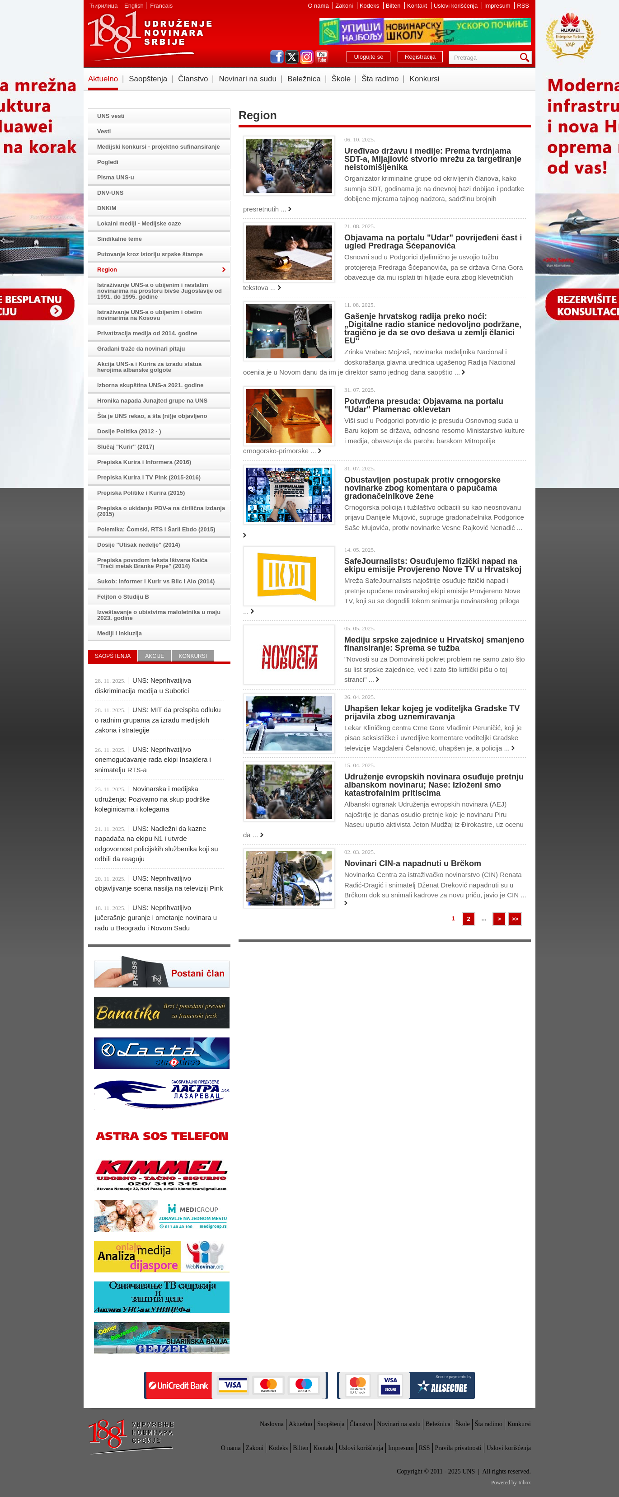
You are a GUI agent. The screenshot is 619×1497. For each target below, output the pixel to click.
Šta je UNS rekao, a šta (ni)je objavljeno (152, 416)
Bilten (394, 5)
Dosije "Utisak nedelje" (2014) (138, 545)
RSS (523, 5)
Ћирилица (103, 5)
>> (514, 918)
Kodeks (370, 5)
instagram (307, 57)
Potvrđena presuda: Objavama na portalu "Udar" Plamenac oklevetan (423, 405)
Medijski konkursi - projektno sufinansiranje (158, 147)
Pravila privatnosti (458, 1448)
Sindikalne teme (119, 239)
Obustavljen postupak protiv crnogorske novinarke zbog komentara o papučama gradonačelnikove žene (422, 488)
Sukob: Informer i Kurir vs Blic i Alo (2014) (156, 581)
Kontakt (418, 5)
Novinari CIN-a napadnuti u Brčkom (412, 863)
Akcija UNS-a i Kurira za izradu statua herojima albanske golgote (149, 367)
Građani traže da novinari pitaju (141, 349)
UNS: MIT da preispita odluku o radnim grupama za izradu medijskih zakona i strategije (158, 720)
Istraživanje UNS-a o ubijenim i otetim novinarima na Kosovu (149, 315)
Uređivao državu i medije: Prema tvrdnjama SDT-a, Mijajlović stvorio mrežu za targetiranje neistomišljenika (432, 159)
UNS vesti (111, 116)
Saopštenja (148, 79)
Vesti (104, 131)
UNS (149, 36)
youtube (321, 57)
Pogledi (107, 162)
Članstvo (193, 79)
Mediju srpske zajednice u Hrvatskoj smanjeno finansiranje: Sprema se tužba (434, 643)
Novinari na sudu (248, 79)
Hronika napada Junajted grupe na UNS (152, 401)
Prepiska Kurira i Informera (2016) (144, 462)
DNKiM (107, 208)
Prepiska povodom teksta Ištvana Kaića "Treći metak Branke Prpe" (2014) (152, 563)
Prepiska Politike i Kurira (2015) (141, 493)
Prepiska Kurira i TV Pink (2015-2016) (149, 477)
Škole (341, 79)
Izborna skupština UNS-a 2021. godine (150, 385)
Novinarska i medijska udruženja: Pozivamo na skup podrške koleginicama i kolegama (152, 799)
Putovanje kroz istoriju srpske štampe (150, 254)
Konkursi (424, 79)
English (134, 5)
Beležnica (304, 79)
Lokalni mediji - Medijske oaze (139, 223)
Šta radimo (380, 79)
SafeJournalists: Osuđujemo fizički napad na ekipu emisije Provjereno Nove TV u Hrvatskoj (432, 565)
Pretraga (526, 58)
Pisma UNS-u (115, 177)
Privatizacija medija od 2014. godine (147, 333)
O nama (319, 5)
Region (107, 269)
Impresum (498, 5)
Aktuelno (103, 79)
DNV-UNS (110, 193)
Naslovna (272, 1424)
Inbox (524, 1482)
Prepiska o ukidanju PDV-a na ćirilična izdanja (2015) (161, 511)
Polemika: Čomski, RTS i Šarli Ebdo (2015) (156, 529)
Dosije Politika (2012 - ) (129, 431)
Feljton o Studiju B (123, 597)
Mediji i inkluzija (119, 633)
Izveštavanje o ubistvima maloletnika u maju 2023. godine (158, 615)
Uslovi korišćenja (456, 5)
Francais (161, 5)
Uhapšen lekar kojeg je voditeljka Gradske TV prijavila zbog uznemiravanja (432, 712)
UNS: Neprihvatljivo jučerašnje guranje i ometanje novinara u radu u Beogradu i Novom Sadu (156, 918)
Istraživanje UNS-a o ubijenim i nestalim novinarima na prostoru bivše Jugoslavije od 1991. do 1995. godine (159, 291)
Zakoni (345, 5)
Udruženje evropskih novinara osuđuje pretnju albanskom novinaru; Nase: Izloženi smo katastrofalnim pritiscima (434, 785)
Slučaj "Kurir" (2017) (125, 447)
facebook (277, 57)
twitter (292, 57)
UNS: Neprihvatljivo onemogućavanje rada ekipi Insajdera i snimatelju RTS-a (153, 760)
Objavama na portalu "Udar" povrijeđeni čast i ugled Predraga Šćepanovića (433, 241)
